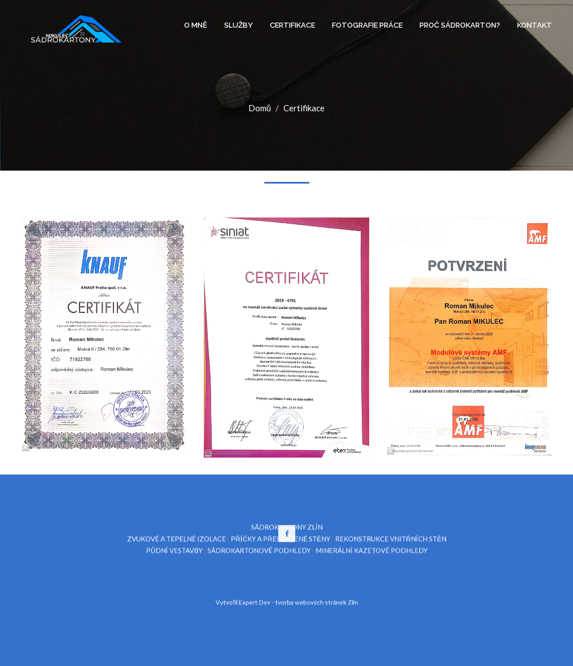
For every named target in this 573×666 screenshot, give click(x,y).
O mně (195, 25)
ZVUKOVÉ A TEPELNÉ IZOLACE (198, 545)
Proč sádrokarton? (459, 25)
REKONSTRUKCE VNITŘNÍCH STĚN (369, 545)
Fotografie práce (367, 25)
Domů (259, 108)
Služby (238, 25)
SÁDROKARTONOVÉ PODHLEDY (264, 554)
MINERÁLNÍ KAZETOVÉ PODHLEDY (354, 554)
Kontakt (534, 25)
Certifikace (292, 25)
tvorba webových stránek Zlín (310, 596)
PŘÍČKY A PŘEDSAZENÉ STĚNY (281, 545)
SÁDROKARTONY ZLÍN (287, 536)
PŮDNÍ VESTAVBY (196, 554)
